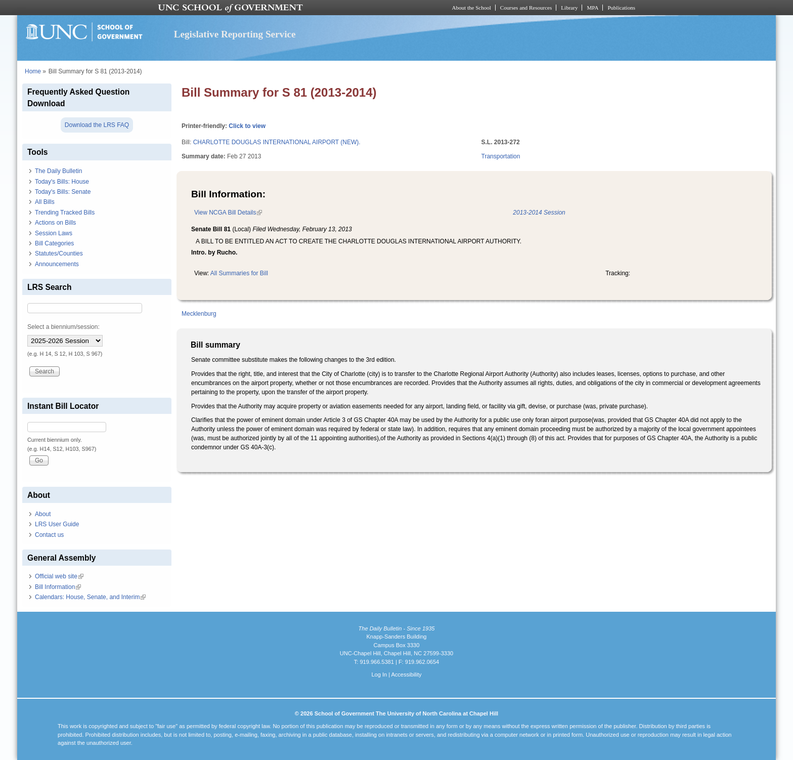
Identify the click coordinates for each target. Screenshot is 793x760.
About (43, 514)
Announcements (57, 264)
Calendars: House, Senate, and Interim (90, 597)
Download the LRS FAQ (97, 125)
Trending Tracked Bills (65, 212)
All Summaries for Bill (239, 273)
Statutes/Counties (59, 253)
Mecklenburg (199, 313)
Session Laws (53, 233)
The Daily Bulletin (58, 171)
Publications (621, 8)
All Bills (45, 201)
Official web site (59, 576)
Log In (379, 674)
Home (33, 71)
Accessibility (406, 674)
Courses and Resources (526, 8)
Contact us (49, 534)
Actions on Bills (55, 222)
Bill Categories (54, 243)
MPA (592, 8)
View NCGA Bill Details (228, 212)
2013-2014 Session (539, 212)
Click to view (247, 126)
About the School (471, 8)
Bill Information (58, 586)
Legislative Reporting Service (235, 34)
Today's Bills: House (62, 181)
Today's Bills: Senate (63, 191)
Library (569, 8)
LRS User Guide (57, 524)
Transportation (500, 156)
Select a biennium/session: (63, 326)
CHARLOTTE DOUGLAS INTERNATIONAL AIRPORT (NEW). (277, 142)
